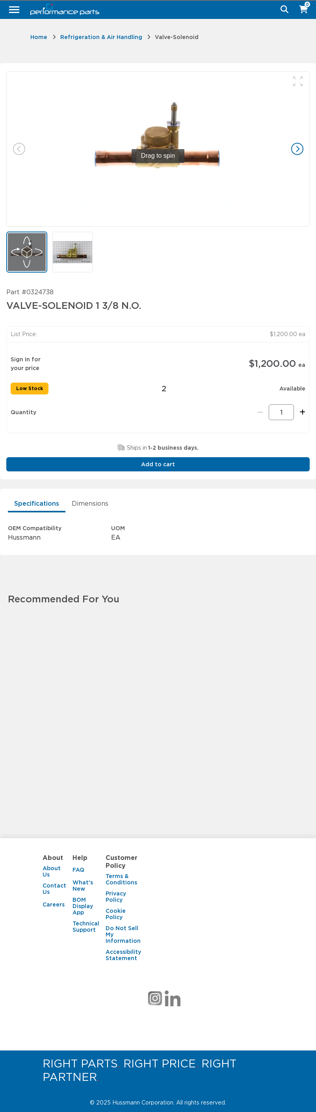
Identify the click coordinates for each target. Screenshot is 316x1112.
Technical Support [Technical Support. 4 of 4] (85, 926)
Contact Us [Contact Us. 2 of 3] (54, 888)
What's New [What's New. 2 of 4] (82, 885)
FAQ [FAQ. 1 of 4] (78, 870)
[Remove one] (260, 412)
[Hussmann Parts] (155, 9)
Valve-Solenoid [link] (177, 37)
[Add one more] (301, 412)
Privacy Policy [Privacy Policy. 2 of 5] (116, 896)
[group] (158, 149)
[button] (298, 81)
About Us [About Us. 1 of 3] (52, 871)
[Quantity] (281, 412)
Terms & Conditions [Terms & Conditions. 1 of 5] (121, 879)
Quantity (23, 412)
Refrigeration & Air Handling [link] (101, 37)
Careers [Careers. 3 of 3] (54, 904)
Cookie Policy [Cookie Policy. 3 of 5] (116, 914)
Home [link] (38, 37)
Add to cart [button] (158, 464)
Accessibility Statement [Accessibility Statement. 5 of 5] (123, 955)
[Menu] (14, 9)
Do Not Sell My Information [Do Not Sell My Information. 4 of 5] (123, 934)
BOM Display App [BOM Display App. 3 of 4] (82, 906)
